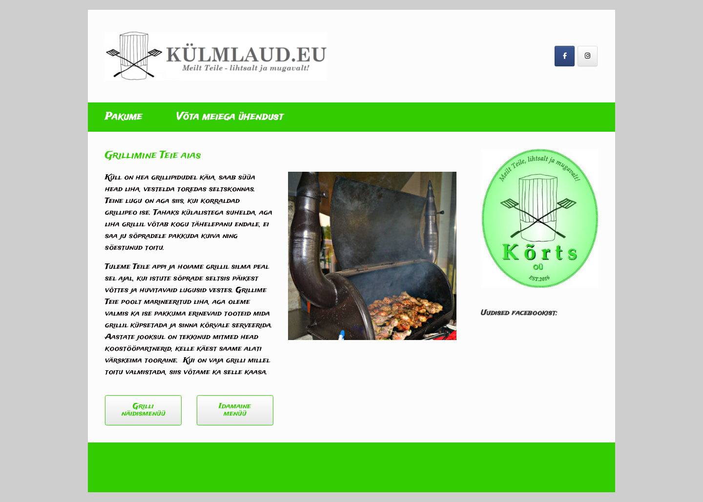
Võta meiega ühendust (229, 117)
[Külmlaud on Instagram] (588, 56)
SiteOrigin (346, 473)
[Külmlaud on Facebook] (565, 56)
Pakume (123, 117)
